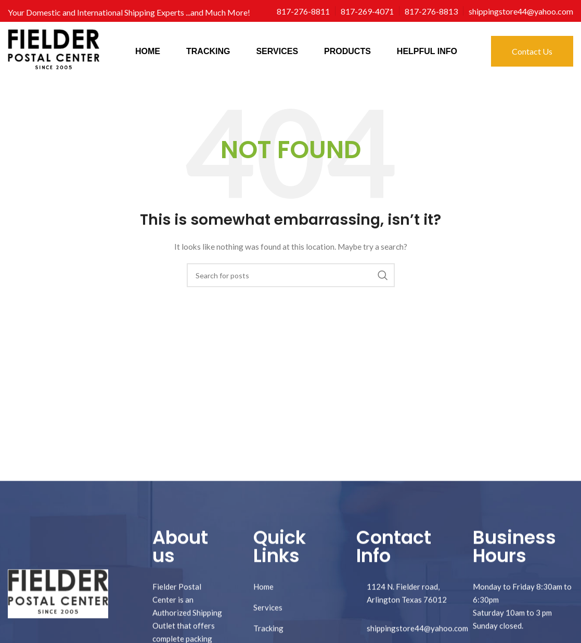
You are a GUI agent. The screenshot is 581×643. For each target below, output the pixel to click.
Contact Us (532, 51)
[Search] (291, 275)
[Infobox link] (303, 11)
